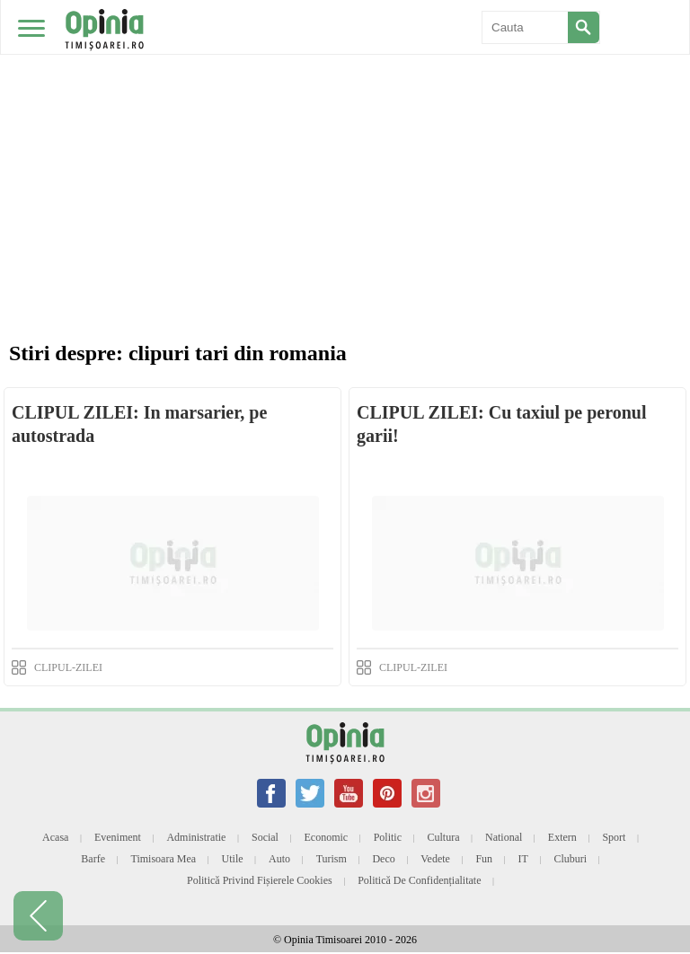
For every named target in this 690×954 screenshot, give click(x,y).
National (503, 837)
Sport (613, 837)
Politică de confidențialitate (419, 880)
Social (265, 837)
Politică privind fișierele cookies (259, 880)
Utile (232, 858)
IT (523, 858)
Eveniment (117, 837)
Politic (388, 837)
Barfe (93, 858)
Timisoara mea (164, 858)
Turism (331, 858)
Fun (483, 858)
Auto (279, 858)
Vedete (435, 858)
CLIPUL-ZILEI (68, 667)
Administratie (196, 837)
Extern (562, 837)
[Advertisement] (345, 135)
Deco (383, 858)
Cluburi (570, 858)
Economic (326, 837)
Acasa (55, 837)
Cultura (444, 837)
